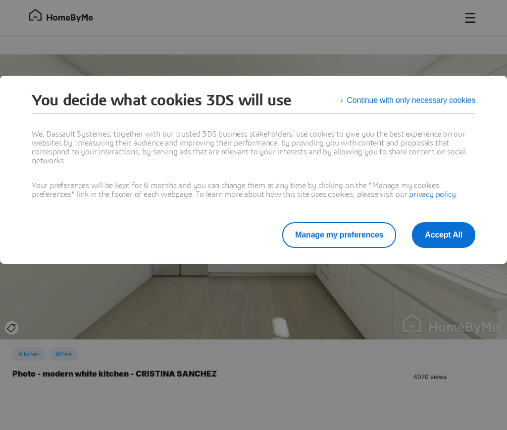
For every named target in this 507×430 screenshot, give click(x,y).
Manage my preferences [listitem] (339, 235)
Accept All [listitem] (443, 235)
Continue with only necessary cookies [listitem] (411, 100)
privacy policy (432, 194)
